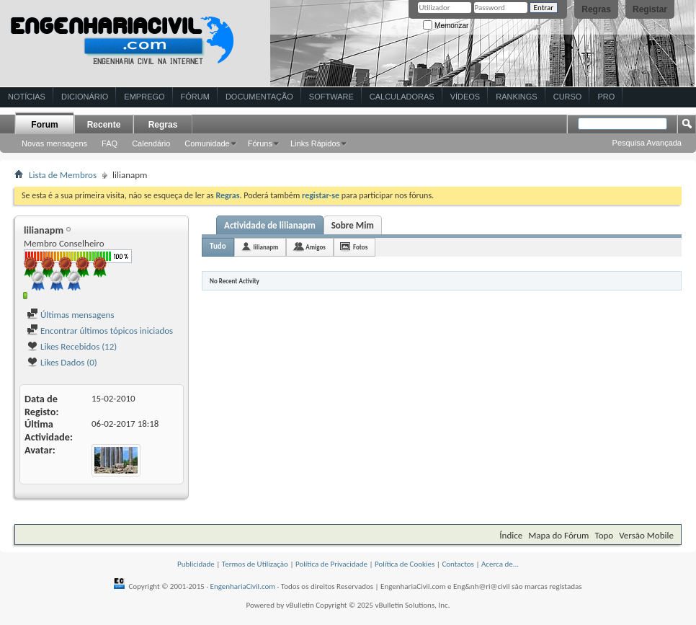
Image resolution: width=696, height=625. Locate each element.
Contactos (458, 564)
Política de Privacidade (331, 564)
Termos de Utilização (255, 564)
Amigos (315, 247)
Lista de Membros (63, 174)
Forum (44, 125)
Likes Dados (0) (62, 362)
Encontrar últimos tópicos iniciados (100, 330)
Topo (603, 535)
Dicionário (84, 96)
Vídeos (465, 96)
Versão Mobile (646, 535)
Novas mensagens (54, 143)
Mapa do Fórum (558, 535)
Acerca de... (500, 564)
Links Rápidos (315, 143)
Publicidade (196, 564)
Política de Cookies (404, 564)
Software (331, 96)
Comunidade (206, 143)
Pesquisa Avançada (647, 142)
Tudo (218, 246)
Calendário (151, 143)
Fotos (360, 247)
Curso (567, 96)
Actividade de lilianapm (270, 225)
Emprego (144, 96)
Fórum (195, 96)
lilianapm (266, 247)
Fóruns (260, 143)
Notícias (26, 96)
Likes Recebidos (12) (72, 346)
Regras (596, 9)
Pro (606, 96)
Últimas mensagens (71, 314)
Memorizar (445, 26)
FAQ (109, 143)
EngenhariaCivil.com (243, 586)
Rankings (516, 96)
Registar (650, 9)
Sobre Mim (352, 225)
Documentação (259, 96)
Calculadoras (402, 96)
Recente (104, 125)
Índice (510, 535)
